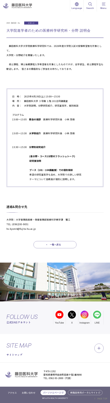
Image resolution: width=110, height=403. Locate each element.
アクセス (12, 392)
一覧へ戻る (55, 244)
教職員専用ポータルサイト (84, 392)
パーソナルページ (52, 392)
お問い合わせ (29, 392)
